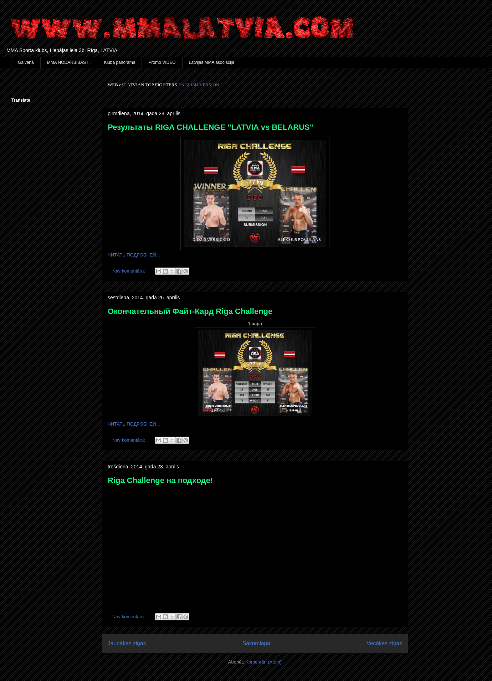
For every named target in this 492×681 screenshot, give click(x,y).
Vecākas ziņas (384, 643)
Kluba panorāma (119, 62)
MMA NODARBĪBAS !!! (69, 62)
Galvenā (26, 62)
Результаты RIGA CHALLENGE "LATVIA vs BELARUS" (210, 127)
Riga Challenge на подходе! (160, 480)
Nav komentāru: (129, 271)
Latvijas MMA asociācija (211, 62)
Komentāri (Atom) (263, 662)
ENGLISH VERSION (198, 84)
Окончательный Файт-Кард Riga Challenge (190, 311)
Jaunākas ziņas (127, 643)
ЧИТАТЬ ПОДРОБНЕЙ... (134, 255)
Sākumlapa (256, 643)
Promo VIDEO (161, 62)
